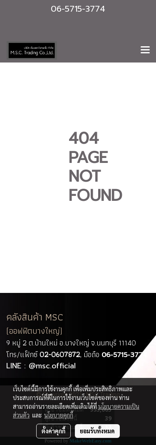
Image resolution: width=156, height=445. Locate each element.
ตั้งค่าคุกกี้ (53, 431)
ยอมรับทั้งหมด (97, 431)
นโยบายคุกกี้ (58, 415)
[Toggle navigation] (145, 50)
